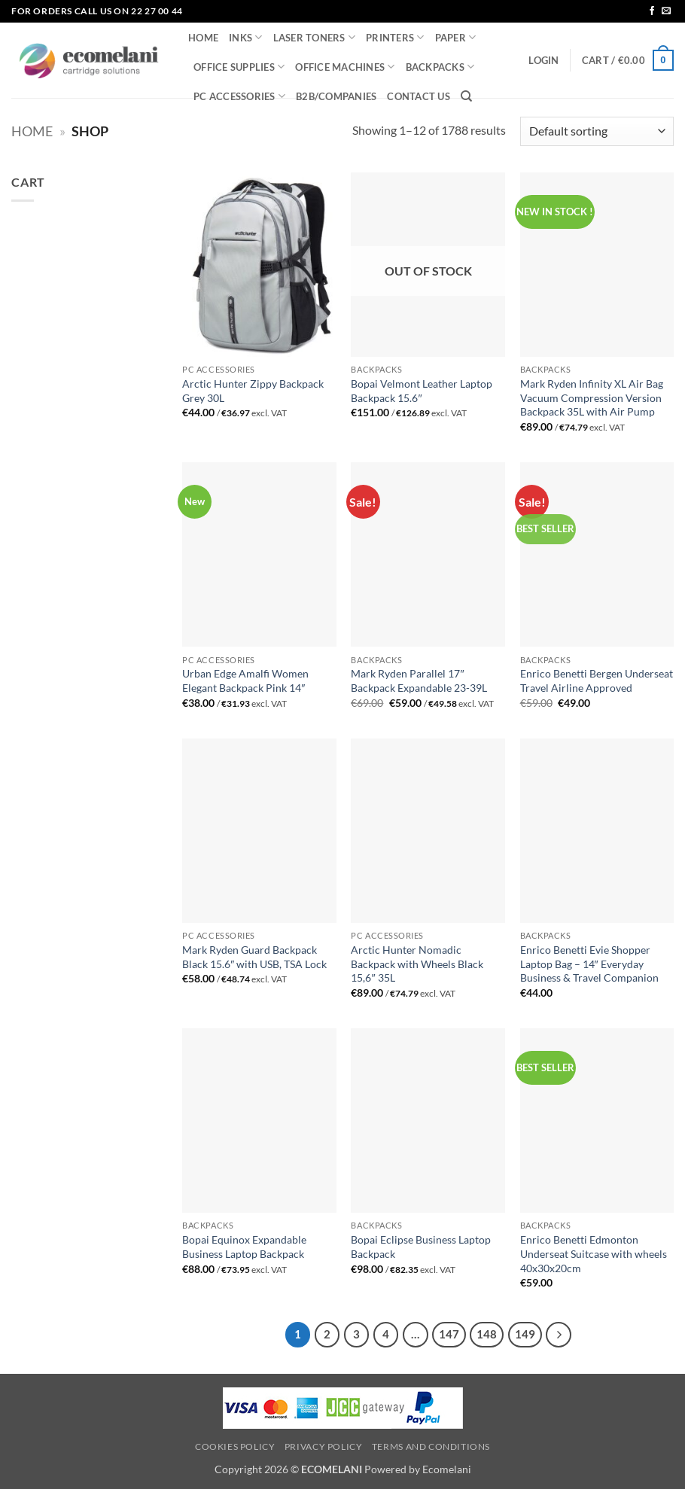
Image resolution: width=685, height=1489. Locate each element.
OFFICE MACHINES (344, 66)
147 (449, 1334)
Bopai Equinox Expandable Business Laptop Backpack (244, 1246)
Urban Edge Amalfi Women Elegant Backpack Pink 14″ (245, 680)
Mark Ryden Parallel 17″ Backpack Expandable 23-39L (419, 680)
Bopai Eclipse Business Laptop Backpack (421, 1246)
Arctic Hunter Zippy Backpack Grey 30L (253, 390)
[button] (543, 60)
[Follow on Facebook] (651, 11)
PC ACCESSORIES (239, 96)
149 (525, 1334)
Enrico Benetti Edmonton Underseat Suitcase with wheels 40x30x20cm (593, 1253)
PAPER (455, 37)
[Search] (466, 96)
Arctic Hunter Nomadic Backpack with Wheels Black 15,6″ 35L (417, 963)
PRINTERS (395, 37)
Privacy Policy (324, 1446)
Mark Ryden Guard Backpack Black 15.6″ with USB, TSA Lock (254, 956)
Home (32, 131)
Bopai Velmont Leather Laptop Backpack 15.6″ (421, 390)
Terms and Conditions (431, 1446)
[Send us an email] (666, 11)
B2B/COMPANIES (336, 96)
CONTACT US (418, 96)
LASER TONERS (314, 37)
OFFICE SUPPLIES (239, 66)
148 (486, 1334)
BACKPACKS (440, 66)
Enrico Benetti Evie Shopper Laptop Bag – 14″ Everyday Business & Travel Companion (589, 963)
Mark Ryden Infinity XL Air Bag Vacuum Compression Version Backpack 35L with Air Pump (591, 397)
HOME (203, 38)
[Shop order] (597, 131)
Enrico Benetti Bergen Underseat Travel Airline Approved (596, 680)
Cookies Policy (235, 1446)
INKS (245, 37)
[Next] (558, 1334)
